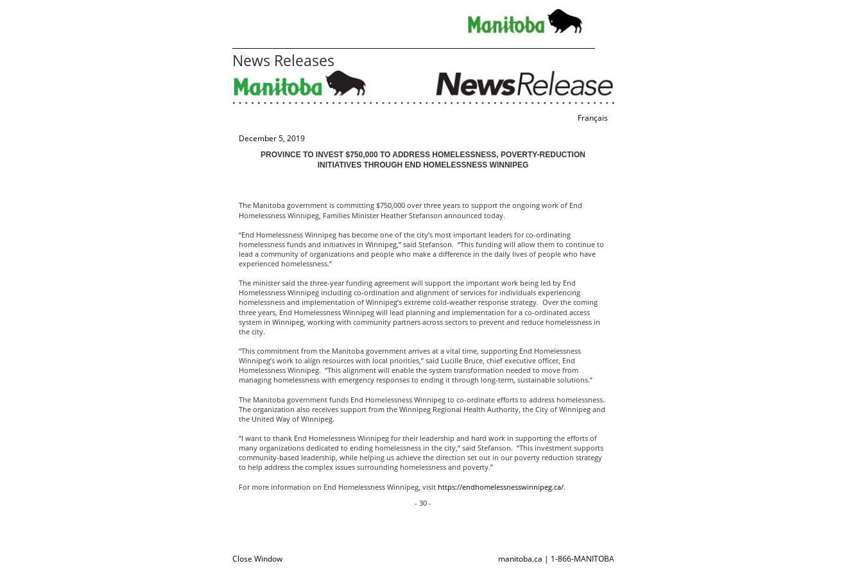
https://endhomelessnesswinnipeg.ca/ (501, 487)
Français (593, 117)
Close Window (257, 558)
